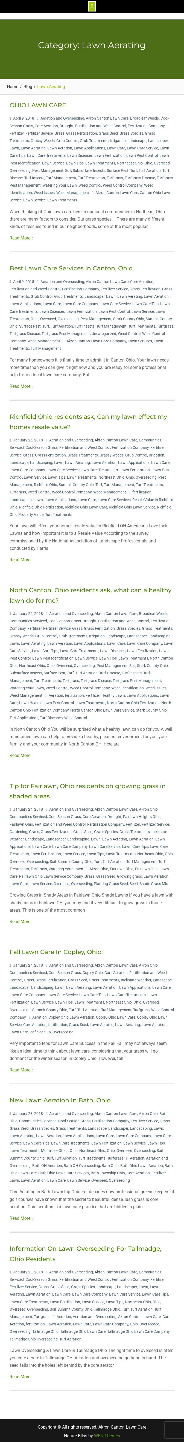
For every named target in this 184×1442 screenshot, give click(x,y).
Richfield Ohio (45, 483)
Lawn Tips (75, 161)
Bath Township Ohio (108, 1171)
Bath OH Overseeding (82, 1163)
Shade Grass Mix (153, 882)
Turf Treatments (91, 176)
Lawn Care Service (142, 146)
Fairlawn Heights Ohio (141, 815)
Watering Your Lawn (59, 183)
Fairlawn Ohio (21, 822)
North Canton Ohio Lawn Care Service (102, 708)
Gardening (18, 830)
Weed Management (72, 191)
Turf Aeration (150, 168)
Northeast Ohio (130, 161)
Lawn (14, 146)
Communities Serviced (28, 619)
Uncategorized (104, 332)
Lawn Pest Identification (53, 656)
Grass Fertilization (81, 131)
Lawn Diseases (80, 154)
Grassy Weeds (43, 139)
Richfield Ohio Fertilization (41, 505)
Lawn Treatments (100, 161)
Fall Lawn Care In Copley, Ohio (55, 950)
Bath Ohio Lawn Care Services (63, 1171)
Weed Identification (127, 686)
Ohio (148, 161)
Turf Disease (109, 671)
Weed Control (89, 183)
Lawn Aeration (59, 146)
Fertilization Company (146, 124)
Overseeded (149, 1322)
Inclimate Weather (136, 978)
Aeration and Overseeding (62, 116)
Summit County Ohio (76, 483)
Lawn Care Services (114, 498)
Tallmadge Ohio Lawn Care (83, 1330)
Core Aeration (46, 124)
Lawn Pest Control (142, 154)
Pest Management (47, 168)
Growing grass (129, 874)
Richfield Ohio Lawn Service (132, 505)
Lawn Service (53, 161)
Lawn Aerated (101, 1023)
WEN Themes (107, 1434)
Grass (59, 131)
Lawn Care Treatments (46, 154)
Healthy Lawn (113, 694)
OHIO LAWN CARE (38, 103)
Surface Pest (117, 168)
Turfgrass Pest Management (66, 332)
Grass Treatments (83, 453)
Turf (133, 168)
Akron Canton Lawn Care (107, 116)
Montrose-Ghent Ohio (59, 1149)
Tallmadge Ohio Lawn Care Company (138, 1330)
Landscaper (158, 139)
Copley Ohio (93, 971)
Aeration (56, 694)
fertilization (141, 490)
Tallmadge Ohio (107, 1307)
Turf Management (61, 176)
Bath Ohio (110, 1163)
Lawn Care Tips (145, 302)
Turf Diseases (51, 716)
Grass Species (131, 131)
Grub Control (67, 139)
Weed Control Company (122, 183)
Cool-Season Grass (41, 446)
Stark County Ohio (128, 317)
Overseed (162, 161)
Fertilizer (17, 131)
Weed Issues (44, 191)
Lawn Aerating (33, 146)
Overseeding (20, 168)
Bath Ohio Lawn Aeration (141, 1163)
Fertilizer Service (39, 131)
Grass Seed (108, 131)
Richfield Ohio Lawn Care (86, 505)
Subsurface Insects (89, 168)
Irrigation (118, 139)
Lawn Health (30, 701)
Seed (134, 882)
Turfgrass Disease (140, 176)
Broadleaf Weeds (144, 116)
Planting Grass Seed (111, 882)
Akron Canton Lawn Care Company (96, 339)
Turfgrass (115, 176)
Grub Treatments (94, 139)
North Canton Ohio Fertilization (133, 701)
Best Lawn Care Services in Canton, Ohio (71, 266)
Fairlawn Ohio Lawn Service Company (51, 874)
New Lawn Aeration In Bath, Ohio (60, 1098)
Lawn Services (140, 339)
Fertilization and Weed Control (100, 124)
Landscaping (41, 460)
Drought (67, 124)
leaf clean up (40, 1030)
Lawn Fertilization (109, 154)
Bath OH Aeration (47, 1163)
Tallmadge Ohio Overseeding (34, 1337)
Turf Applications (24, 716)
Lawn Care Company (80, 302)
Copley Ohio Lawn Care (115, 1015)
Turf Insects (34, 176)
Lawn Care (116, 146)
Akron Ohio (148, 807)
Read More (20, 236)
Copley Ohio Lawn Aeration (71, 1015)
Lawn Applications (89, 146)
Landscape (136, 139)
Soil (68, 168)
